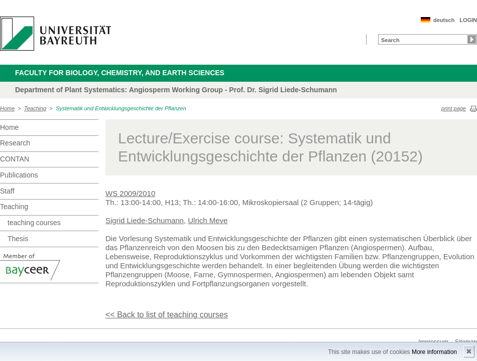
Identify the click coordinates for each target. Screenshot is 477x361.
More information (434, 351)
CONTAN (14, 159)
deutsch (443, 20)
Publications (19, 175)
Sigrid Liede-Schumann (144, 220)
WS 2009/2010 (130, 193)
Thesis (18, 239)
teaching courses (34, 223)
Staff (7, 191)
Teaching (35, 108)
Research (15, 143)
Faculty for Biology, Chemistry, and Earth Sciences (119, 73)
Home (7, 108)
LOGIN (468, 20)
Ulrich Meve (207, 220)
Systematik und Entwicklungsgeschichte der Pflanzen (121, 108)
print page (453, 108)
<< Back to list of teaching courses (166, 314)
